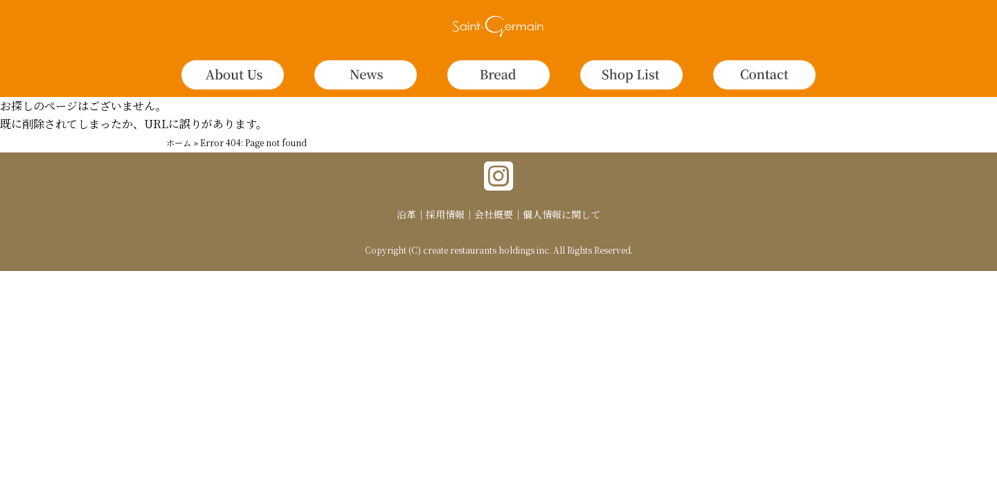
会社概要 (493, 214)
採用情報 (445, 214)
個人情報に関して (561, 214)
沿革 (406, 214)
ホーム (178, 142)
